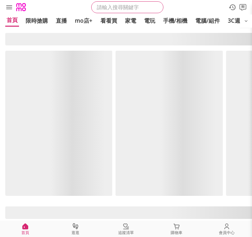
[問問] (243, 7)
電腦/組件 (207, 20)
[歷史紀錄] (232, 7)
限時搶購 (37, 20)
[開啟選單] (246, 21)
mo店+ (84, 20)
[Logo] (21, 7)
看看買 (108, 20)
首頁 (12, 20)
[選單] (9, 7)
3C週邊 (237, 20)
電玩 (149, 20)
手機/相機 (175, 20)
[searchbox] (127, 7)
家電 (130, 20)
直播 (61, 20)
